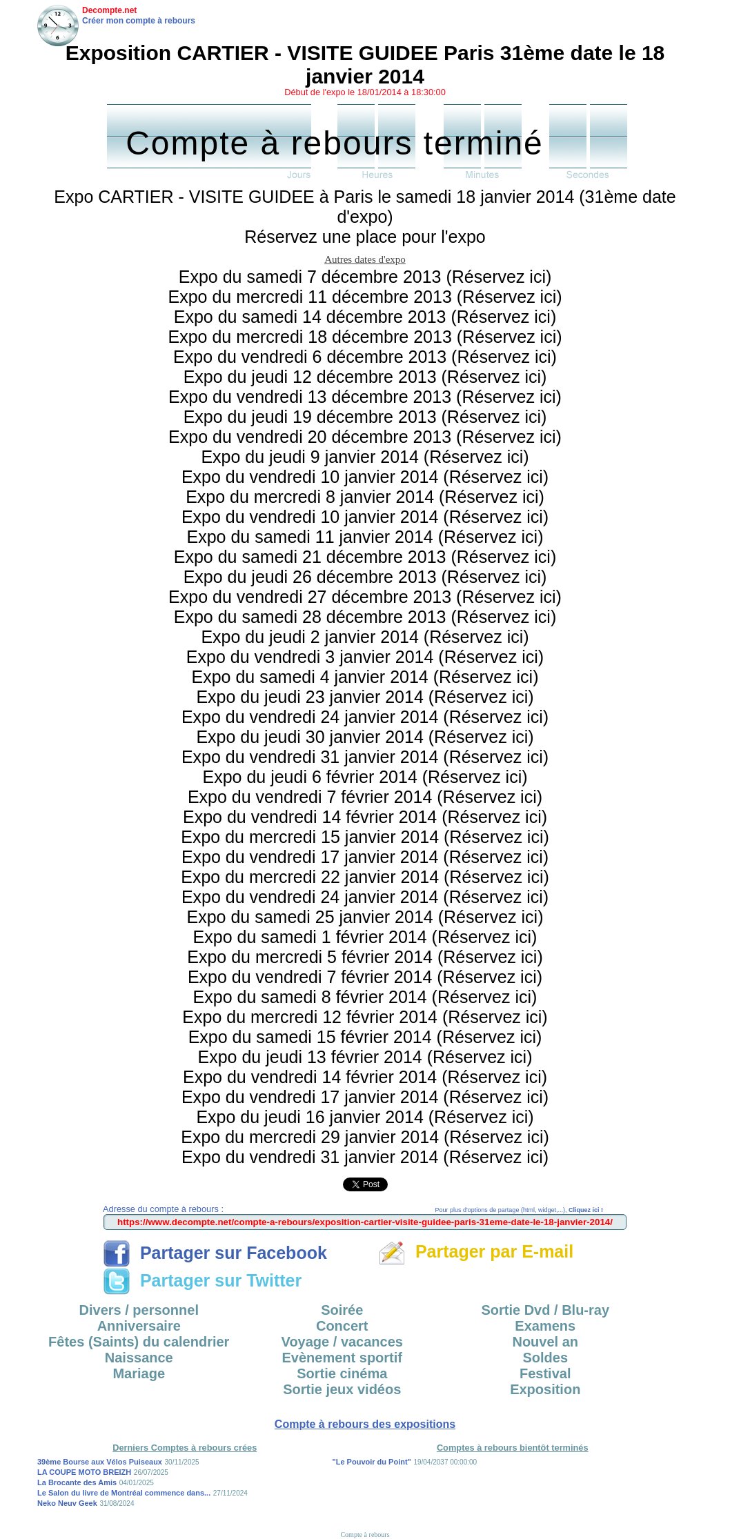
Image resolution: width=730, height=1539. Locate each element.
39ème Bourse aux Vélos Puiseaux (99, 1462)
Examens (545, 1325)
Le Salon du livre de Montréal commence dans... (123, 1493)
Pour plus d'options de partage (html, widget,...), (519, 1210)
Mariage (138, 1373)
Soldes (545, 1357)
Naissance (139, 1357)
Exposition (545, 1389)
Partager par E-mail (475, 1251)
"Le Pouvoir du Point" (372, 1462)
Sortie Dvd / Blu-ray (545, 1310)
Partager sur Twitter (202, 1280)
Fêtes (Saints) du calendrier (138, 1341)
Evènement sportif (342, 1357)
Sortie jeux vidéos (342, 1389)
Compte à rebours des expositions (365, 1424)
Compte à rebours (364, 1534)
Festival (545, 1373)
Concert (342, 1325)
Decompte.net (109, 10)
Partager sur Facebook (215, 1252)
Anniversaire (139, 1325)
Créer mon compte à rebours (138, 21)
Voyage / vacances (342, 1341)
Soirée (342, 1310)
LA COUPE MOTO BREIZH (84, 1472)
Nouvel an (545, 1341)
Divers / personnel (139, 1310)
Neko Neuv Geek (67, 1503)
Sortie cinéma (342, 1373)
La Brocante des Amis (77, 1482)
